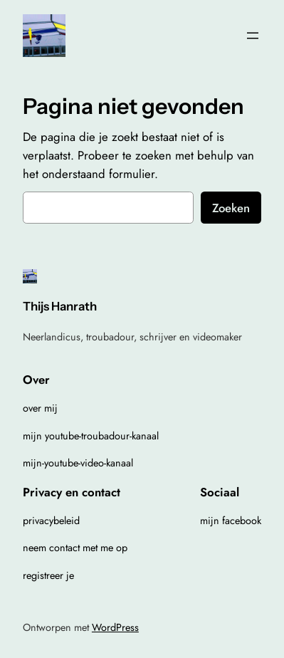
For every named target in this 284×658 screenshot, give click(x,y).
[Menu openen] (252, 35)
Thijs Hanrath (60, 306)
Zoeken (231, 207)
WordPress (115, 627)
